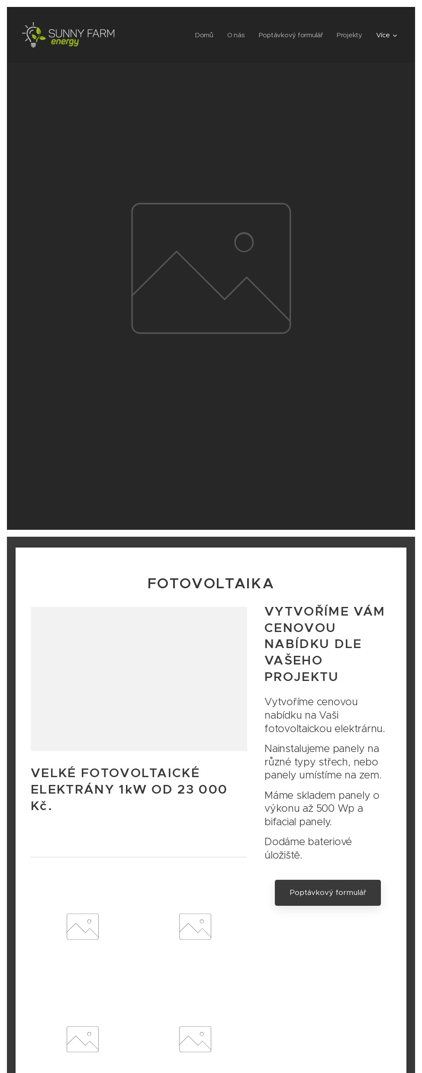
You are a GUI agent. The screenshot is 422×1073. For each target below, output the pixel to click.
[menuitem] (203, 35)
